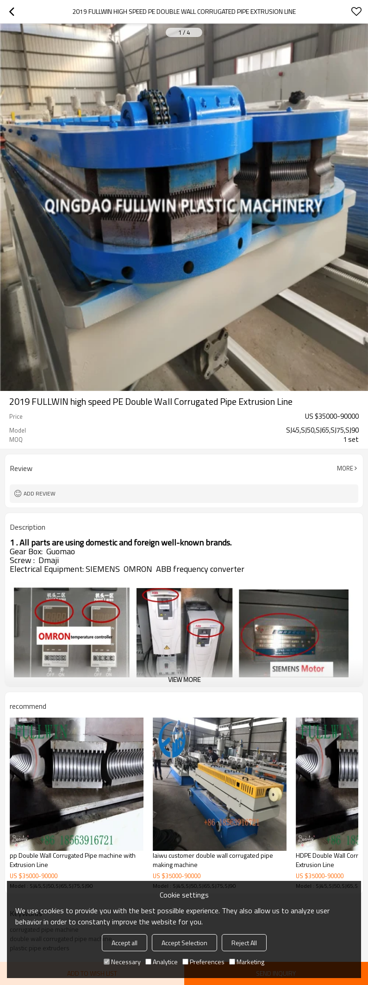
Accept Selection (184, 943)
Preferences (203, 961)
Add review (40, 493)
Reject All (244, 943)
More (345, 468)
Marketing (246, 961)
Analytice (161, 961)
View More (184, 679)
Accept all (124, 943)
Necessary (122, 961)
